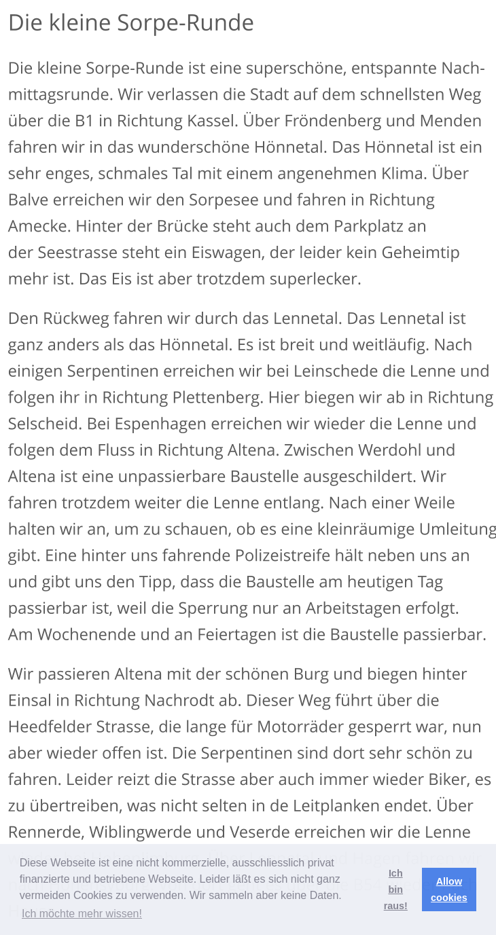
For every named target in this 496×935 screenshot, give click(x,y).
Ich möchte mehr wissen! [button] (82, 913)
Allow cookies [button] (449, 889)
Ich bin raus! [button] (396, 889)
